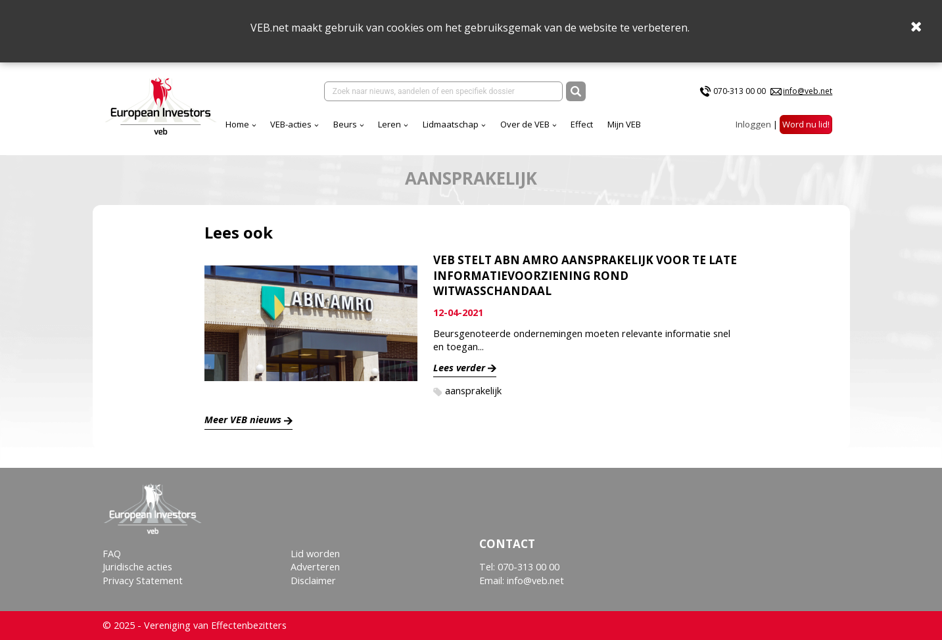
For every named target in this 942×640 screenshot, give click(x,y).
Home (237, 124)
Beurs (345, 124)
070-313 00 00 (739, 91)
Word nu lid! (806, 124)
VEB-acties (291, 124)
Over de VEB (525, 124)
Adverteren (315, 566)
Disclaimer (313, 580)
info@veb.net (807, 91)
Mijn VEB (624, 124)
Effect (582, 124)
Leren (389, 124)
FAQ (112, 553)
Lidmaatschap (451, 124)
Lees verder (459, 367)
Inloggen (753, 124)
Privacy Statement (143, 580)
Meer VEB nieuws (242, 419)
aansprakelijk (473, 390)
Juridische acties (137, 566)
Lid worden (315, 553)
